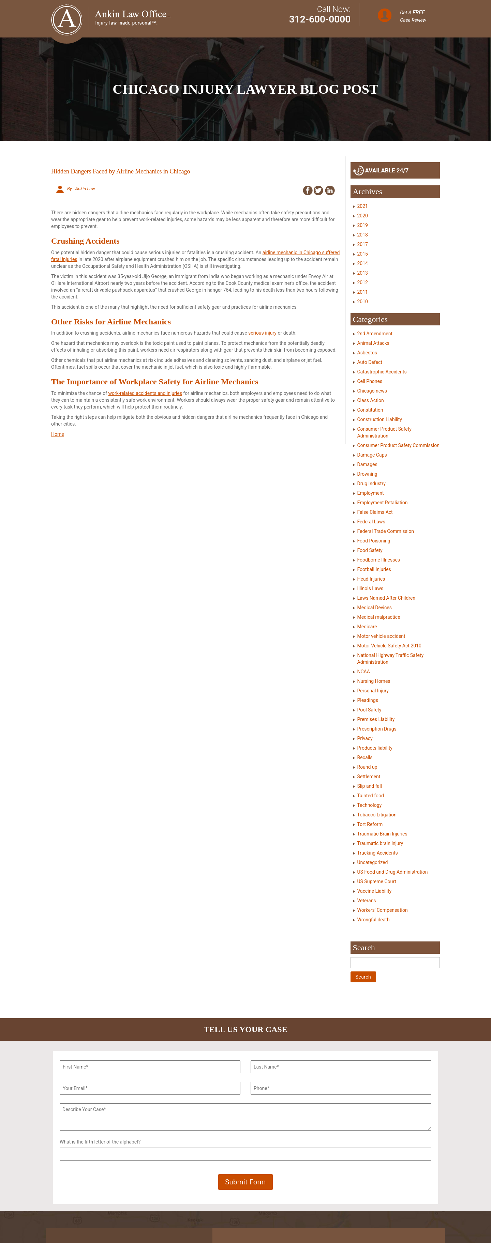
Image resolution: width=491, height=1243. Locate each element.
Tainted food (370, 795)
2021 (362, 206)
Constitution (370, 410)
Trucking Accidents (377, 853)
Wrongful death (373, 919)
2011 (362, 292)
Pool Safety (369, 709)
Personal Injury (373, 690)
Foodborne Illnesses (378, 560)
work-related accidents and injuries (145, 393)
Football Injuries (374, 569)
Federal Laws (371, 521)
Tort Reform (370, 824)
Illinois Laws (370, 588)
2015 (362, 254)
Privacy (365, 738)
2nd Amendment (374, 333)
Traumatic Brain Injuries (382, 834)
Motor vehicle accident (381, 636)
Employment (370, 493)
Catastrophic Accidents (382, 371)
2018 (362, 234)
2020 (362, 215)
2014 (362, 263)
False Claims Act (375, 512)
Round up (367, 767)
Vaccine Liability (374, 891)
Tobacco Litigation (377, 814)
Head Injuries (371, 579)
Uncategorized (372, 862)
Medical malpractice (378, 617)
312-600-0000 (320, 19)
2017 (362, 244)
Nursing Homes (373, 681)
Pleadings (367, 700)
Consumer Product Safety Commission (398, 445)
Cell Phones (370, 381)
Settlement (369, 776)
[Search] (395, 962)
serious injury (262, 333)
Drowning (367, 474)
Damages (367, 464)
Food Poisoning (373, 540)
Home (57, 434)
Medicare (367, 626)
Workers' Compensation (382, 910)
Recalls (365, 757)
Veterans (366, 900)
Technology (369, 805)
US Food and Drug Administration (392, 872)
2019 (362, 225)
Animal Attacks (373, 343)
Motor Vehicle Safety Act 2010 (389, 645)
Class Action (370, 400)
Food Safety (370, 550)
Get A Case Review (413, 16)
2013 (362, 273)
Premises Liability (376, 719)
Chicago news (372, 391)
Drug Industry (371, 483)
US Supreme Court (376, 881)
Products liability (374, 748)
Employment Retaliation (382, 502)
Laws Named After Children (386, 598)
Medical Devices (374, 607)
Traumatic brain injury (380, 843)
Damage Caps (372, 455)
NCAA (363, 671)
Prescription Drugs (377, 729)
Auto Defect (369, 362)
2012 (362, 282)
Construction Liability (379, 419)
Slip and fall (369, 786)
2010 (362, 301)
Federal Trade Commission (385, 531)
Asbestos (367, 352)
